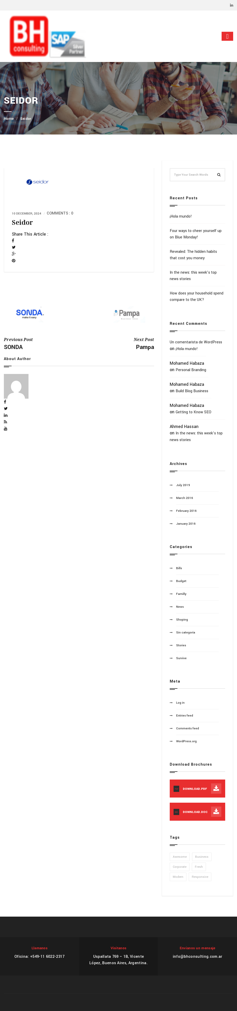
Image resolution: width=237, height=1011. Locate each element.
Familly (181, 594)
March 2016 (184, 498)
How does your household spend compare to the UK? (196, 296)
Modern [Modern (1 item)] (178, 877)
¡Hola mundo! (181, 216)
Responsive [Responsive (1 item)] (200, 877)
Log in (180, 703)
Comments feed (187, 728)
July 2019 (183, 485)
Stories (181, 645)
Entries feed (184, 715)
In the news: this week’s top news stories (193, 276)
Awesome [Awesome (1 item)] (180, 857)
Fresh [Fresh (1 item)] (199, 867)
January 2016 (186, 524)
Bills (179, 568)
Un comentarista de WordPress (196, 342)
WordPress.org (186, 741)
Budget (181, 581)
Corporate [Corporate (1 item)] (179, 867)
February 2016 (186, 511)
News (180, 607)
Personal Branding (191, 370)
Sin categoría (185, 632)
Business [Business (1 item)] (201, 857)
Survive (181, 658)
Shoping (182, 620)
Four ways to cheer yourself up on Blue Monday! (196, 234)
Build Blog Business (192, 391)
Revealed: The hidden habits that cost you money (193, 255)
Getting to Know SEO (193, 412)
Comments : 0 (60, 213)
